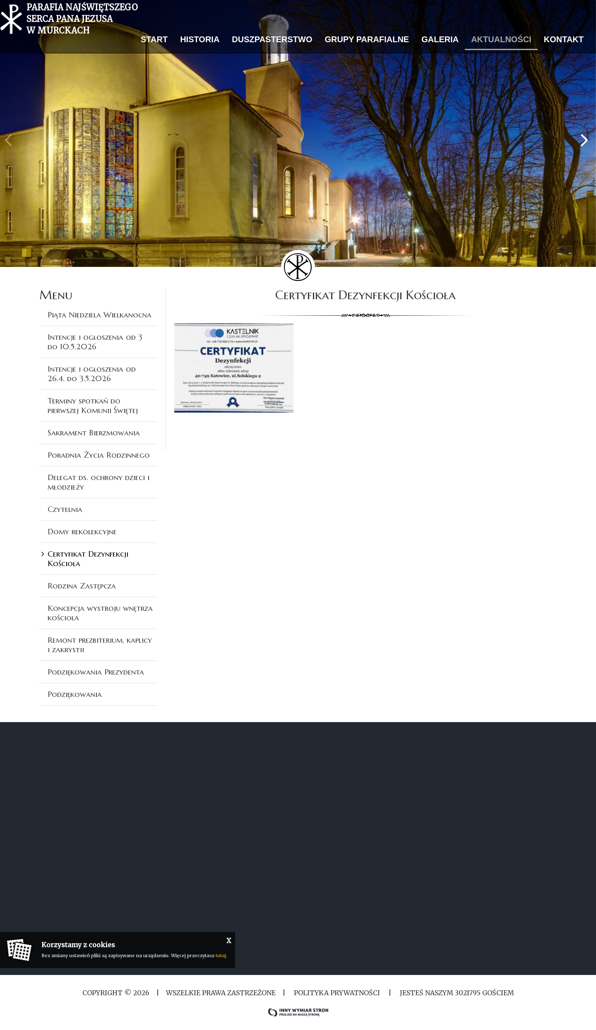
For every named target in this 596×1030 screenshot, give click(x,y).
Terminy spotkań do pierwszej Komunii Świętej (93, 405)
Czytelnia (65, 509)
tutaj (221, 955)
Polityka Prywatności (337, 993)
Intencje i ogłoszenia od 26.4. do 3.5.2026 (92, 373)
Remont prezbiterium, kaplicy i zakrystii (100, 644)
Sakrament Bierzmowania (94, 432)
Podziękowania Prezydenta (96, 672)
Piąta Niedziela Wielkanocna (99, 314)
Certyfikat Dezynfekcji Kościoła (88, 558)
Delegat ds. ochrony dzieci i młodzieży (98, 482)
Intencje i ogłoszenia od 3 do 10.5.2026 (95, 341)
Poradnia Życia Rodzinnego (99, 455)
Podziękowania (75, 694)
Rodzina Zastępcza (82, 586)
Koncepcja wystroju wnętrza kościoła (100, 612)
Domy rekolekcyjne (82, 531)
